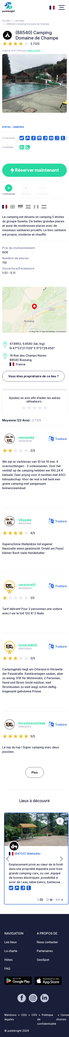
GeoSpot (43, 960)
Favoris (26, 189)
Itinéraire (8, 189)
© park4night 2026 (16, 1030)
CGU (24, 1014)
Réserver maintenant (34, 170)
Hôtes (8, 960)
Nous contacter (47, 942)
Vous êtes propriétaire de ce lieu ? (33, 376)
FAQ (7, 968)
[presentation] (7, 83)
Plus (34, 772)
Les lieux (19, 20)
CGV (34, 1014)
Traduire (58, 439)
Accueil (6, 20)
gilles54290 (33, 50)
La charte (10, 951)
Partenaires (45, 951)
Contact (43, 189)
